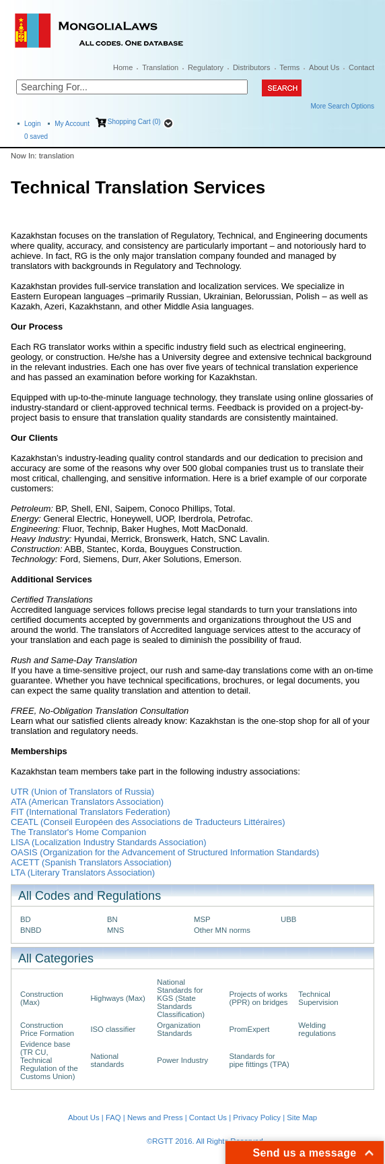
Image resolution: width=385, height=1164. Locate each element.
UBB (288, 919)
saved (36, 136)
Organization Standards (178, 1029)
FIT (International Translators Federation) (90, 812)
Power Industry (182, 1060)
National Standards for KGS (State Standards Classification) (181, 998)
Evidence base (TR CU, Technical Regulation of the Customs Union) (49, 1060)
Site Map (302, 1117)
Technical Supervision (318, 998)
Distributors (252, 67)
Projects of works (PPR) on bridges (258, 998)
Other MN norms (222, 930)
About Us (324, 67)
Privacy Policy (257, 1117)
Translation (160, 67)
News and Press (155, 1117)
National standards (107, 1060)
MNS (115, 930)
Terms (289, 67)
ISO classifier (112, 1029)
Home (123, 67)
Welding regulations (317, 1029)
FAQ (113, 1117)
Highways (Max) (117, 998)
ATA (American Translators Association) (87, 802)
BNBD (31, 930)
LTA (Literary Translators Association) (83, 872)
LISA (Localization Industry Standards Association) (109, 842)
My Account (72, 123)
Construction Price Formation (47, 1029)
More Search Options (343, 106)
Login (32, 123)
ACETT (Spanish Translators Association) (91, 862)
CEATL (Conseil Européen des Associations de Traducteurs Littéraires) (148, 822)
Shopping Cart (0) (134, 121)
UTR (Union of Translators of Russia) (82, 792)
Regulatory (205, 67)
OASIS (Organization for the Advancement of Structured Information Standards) (165, 852)
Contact (361, 67)
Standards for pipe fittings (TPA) (259, 1060)
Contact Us (208, 1117)
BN (112, 919)
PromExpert (249, 1029)
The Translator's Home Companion (78, 832)
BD (25, 919)
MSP (202, 919)
